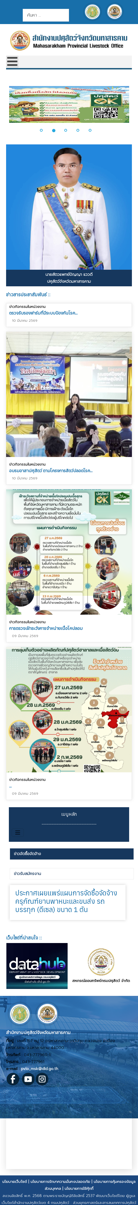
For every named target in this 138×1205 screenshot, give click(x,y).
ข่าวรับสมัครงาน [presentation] (27, 874)
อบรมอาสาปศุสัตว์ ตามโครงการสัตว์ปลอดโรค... (51, 470)
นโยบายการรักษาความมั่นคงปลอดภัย (60, 1182)
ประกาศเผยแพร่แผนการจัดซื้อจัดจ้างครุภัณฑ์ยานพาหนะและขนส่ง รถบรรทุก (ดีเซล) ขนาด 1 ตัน (66, 901)
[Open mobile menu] (12, 62)
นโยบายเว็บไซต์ (14, 1182)
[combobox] (46, 15)
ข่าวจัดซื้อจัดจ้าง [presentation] (27, 854)
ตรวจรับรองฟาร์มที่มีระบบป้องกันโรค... (43, 313)
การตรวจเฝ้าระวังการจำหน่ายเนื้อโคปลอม (46, 627)
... (10, 785)
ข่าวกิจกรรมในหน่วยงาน (27, 306)
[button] (45, 130)
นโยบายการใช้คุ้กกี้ (79, 1188)
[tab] (72, 854)
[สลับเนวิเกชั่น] (18, 833)
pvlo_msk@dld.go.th (39, 1069)
